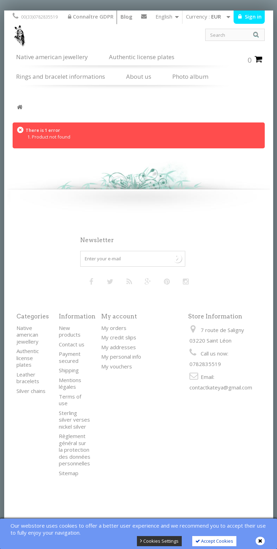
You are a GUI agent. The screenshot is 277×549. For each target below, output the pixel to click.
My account (119, 316)
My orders (113, 327)
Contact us (144, 17)
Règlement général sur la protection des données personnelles (74, 449)
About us (138, 76)
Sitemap (68, 473)
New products (70, 331)
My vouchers (116, 366)
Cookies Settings (159, 541)
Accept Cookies (214, 541)
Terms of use (70, 400)
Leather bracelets (27, 378)
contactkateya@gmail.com (220, 387)
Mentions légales (70, 383)
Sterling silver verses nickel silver (74, 419)
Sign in (252, 16)
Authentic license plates (141, 57)
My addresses (118, 347)
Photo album (190, 76)
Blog (126, 16)
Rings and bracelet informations (60, 76)
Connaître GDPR (90, 16)
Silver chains (31, 390)
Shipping (69, 370)
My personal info (121, 356)
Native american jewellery (52, 57)
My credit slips (118, 337)
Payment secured (70, 357)
